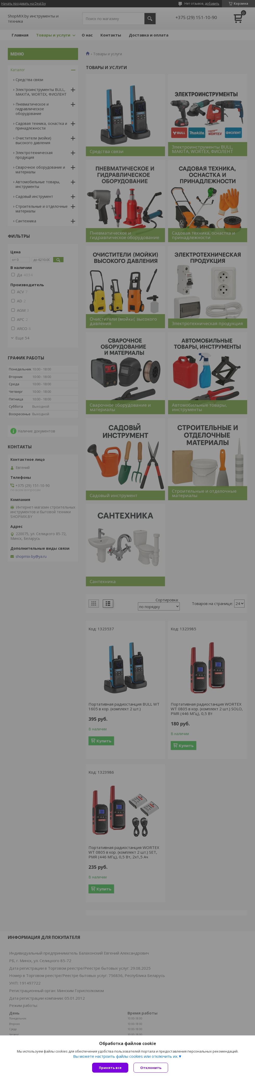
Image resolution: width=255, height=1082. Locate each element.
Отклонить (150, 1067)
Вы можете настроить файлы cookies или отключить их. (125, 1056)
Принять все (110, 1067)
